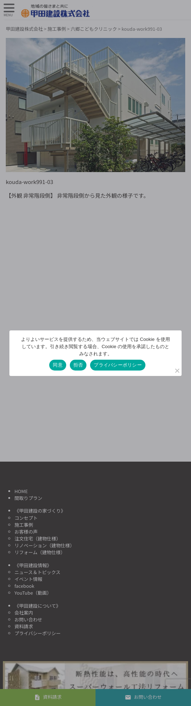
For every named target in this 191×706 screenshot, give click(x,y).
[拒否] (177, 370)
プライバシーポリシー (118, 365)
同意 (58, 365)
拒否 (78, 365)
